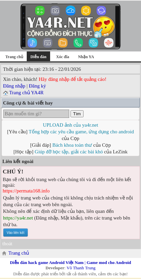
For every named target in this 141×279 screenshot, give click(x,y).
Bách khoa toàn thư (72, 145)
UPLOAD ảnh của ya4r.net (70, 125)
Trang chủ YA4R (26, 92)
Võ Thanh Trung (80, 267)
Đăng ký (37, 86)
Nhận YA (86, 56)
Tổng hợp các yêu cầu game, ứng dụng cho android (81, 131)
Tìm (77, 113)
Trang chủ (14, 56)
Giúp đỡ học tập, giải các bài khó (69, 151)
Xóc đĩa (62, 56)
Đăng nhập (14, 86)
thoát (7, 243)
